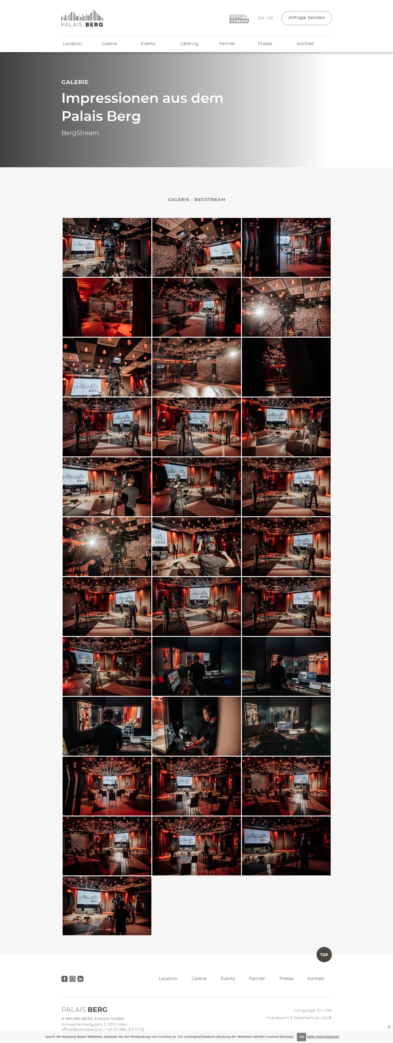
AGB (327, 1018)
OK (301, 1036)
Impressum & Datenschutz (293, 1018)
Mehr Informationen (323, 1036)
